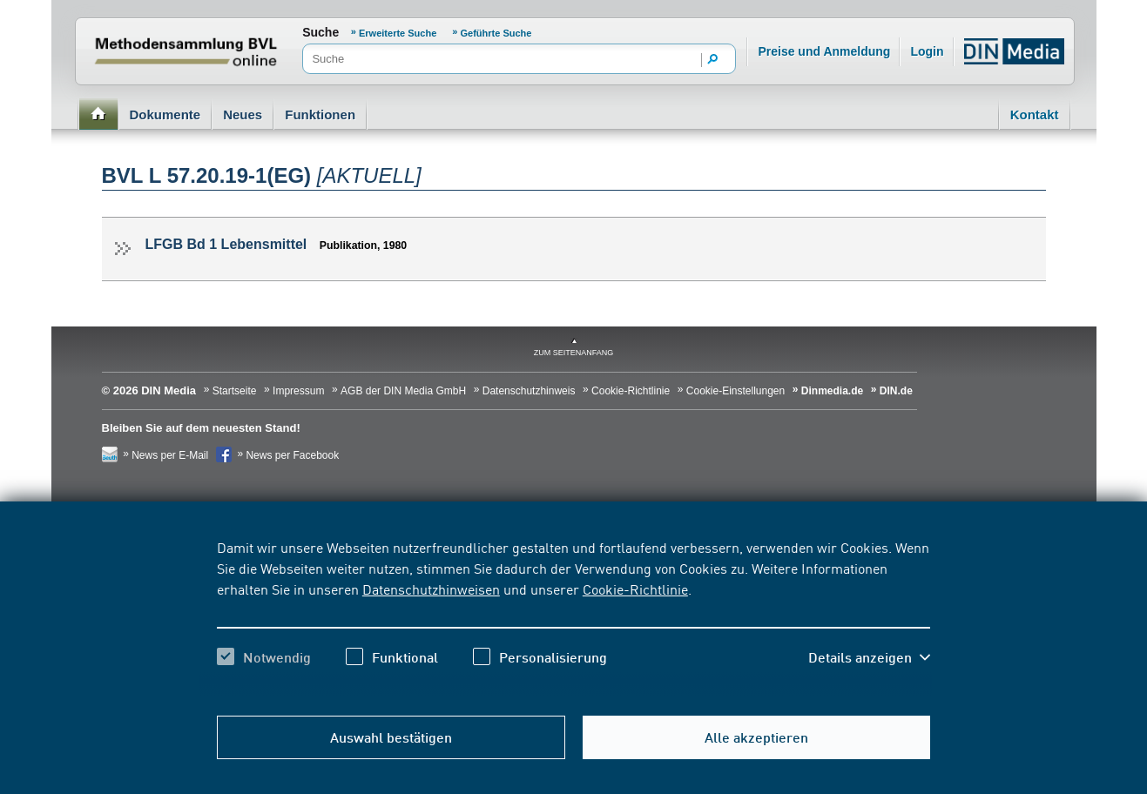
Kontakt (1034, 114)
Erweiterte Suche (399, 33)
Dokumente (165, 114)
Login (926, 51)
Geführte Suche (496, 33)
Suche (320, 32)
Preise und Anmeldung (824, 51)
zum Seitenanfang (574, 352)
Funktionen (320, 114)
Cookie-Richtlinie (635, 588)
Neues (242, 114)
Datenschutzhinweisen (431, 588)
